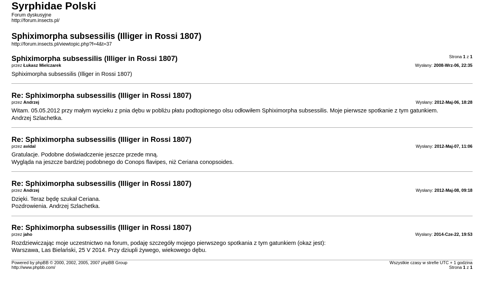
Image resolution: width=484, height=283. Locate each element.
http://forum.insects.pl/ (35, 20)
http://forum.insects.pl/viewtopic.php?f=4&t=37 (61, 44)
